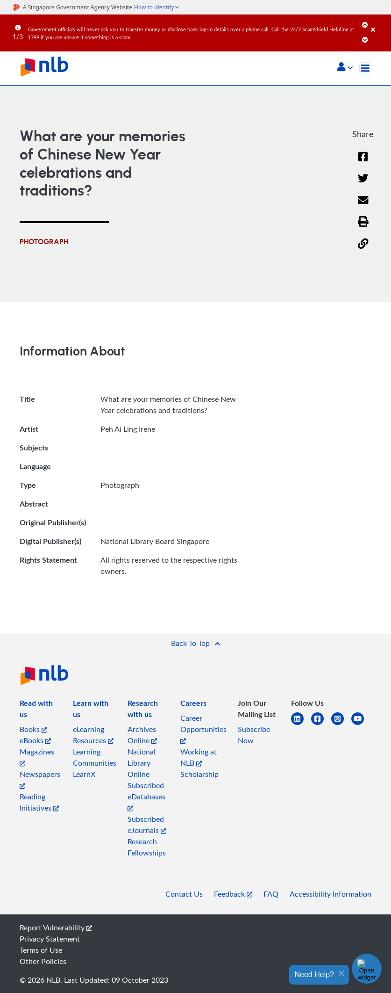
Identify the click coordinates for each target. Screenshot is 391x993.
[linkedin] (301, 724)
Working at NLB (198, 757)
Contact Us (184, 894)
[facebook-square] (321, 724)
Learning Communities (94, 757)
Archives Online (142, 735)
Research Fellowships (147, 847)
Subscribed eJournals (147, 824)
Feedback (233, 894)
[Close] (379, 23)
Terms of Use (41, 950)
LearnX (84, 774)
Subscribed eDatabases (146, 796)
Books (33, 729)
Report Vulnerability (56, 927)
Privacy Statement (50, 939)
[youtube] (361, 724)
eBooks (35, 740)
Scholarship (199, 774)
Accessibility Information (330, 894)
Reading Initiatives (39, 802)
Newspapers (40, 779)
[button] (345, 67)
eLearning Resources (93, 735)
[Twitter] (363, 184)
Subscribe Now (254, 735)
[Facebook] (363, 163)
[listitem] (41, 710)
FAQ (270, 894)
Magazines (37, 757)
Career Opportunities (203, 728)
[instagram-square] (341, 724)
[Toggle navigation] (365, 68)
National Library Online (142, 763)
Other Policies (43, 961)
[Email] (363, 206)
